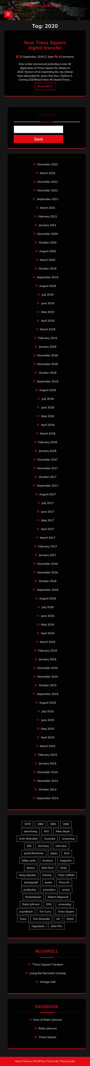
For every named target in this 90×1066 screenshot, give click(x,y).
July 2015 (48, 711)
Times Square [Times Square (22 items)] (66, 911)
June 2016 (47, 615)
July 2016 (48, 607)
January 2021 (47, 225)
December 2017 (47, 459)
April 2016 (47, 633)
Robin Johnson (45, 5)
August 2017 (47, 494)
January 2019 (47, 346)
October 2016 (47, 581)
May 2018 (47, 416)
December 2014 (47, 772)
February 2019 (47, 338)
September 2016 (47, 589)
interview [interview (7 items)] (61, 846)
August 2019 (47, 286)
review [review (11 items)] (66, 889)
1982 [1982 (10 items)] (66, 824)
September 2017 (47, 485)
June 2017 (47, 511)
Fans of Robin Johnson (47, 1019)
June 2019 (47, 303)
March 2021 (47, 207)
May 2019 (47, 312)
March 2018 (47, 433)
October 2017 (47, 477)
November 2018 (47, 364)
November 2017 (47, 468)
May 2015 (47, 728)
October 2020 (47, 242)
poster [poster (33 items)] (48, 882)
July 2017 (48, 503)
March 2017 (47, 537)
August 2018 (47, 390)
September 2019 (47, 277)
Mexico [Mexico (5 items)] (31, 867)
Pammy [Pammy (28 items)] (47, 875)
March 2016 (47, 642)
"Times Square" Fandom (47, 964)
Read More (45, 86)
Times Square (47, 1037)
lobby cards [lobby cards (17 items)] (29, 860)
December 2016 (47, 563)
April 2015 (47, 737)
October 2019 (47, 268)
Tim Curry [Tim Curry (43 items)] (45, 911)
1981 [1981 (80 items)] (53, 824)
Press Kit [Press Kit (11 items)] (64, 882)
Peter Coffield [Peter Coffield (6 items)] (66, 875)
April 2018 (47, 424)
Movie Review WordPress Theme (35, 1061)
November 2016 (47, 572)
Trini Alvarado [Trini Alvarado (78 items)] (41, 918)
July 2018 (48, 398)
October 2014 (47, 789)
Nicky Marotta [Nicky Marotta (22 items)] (27, 875)
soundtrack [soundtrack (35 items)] (26, 911)
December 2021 (47, 181)
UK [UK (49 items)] (58, 918)
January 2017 (47, 555)
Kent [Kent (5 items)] (66, 853)
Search (46, 115)
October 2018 (47, 372)
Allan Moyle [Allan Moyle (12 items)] (63, 831)
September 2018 (47, 381)
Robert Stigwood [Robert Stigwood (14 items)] (58, 897)
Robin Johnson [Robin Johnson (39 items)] (31, 904)
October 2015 (47, 685)
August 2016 (47, 598)
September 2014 (47, 798)
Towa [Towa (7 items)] (23, 918)
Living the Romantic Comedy (47, 973)
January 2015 (47, 763)
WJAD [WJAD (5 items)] (70, 918)
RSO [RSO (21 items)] (49, 904)
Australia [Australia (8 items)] (49, 838)
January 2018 (47, 451)
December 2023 (47, 164)
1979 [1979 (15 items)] (27, 824)
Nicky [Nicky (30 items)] (63, 867)
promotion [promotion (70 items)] (49, 889)
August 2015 (47, 702)
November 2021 (47, 190)
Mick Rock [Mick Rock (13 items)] (48, 867)
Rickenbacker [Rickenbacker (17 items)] (33, 897)
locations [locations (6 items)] (47, 860)
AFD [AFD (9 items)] (46, 831)
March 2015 (47, 746)
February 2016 (47, 650)
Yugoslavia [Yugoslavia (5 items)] (37, 926)
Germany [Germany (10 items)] (43, 846)
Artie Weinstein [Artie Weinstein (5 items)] (28, 838)
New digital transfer (45, 45)
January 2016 (47, 659)
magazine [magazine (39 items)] (66, 860)
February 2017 (47, 546)
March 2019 (47, 329)
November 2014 (47, 780)
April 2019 (47, 320)
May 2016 (47, 624)
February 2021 (47, 216)
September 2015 (47, 694)
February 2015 (47, 754)
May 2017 (47, 520)
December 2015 (47, 668)
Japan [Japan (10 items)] (54, 853)
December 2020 (47, 233)
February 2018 (47, 442)
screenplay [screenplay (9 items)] (64, 904)
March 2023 (47, 173)
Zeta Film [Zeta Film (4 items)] (56, 926)
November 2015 (47, 676)
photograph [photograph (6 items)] (31, 882)
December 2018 (47, 355)
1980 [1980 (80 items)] (40, 824)
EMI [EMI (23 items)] (29, 846)
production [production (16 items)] (30, 889)
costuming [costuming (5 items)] (68, 838)
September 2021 (47, 199)
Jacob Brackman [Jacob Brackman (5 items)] (34, 853)
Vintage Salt (47, 982)
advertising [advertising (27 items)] (30, 831)
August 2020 (47, 251)
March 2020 (47, 260)
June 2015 (47, 720)
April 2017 (47, 529)
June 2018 (47, 407)
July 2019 (48, 294)
